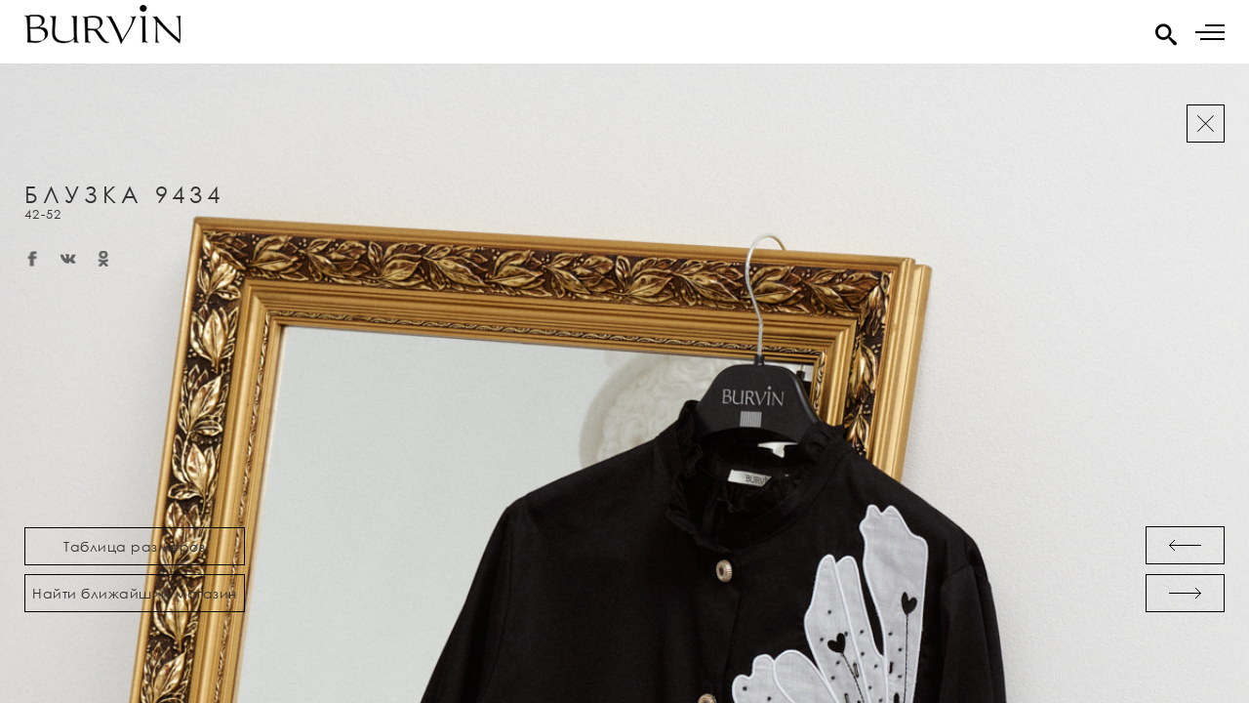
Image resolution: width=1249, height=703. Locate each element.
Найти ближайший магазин (134, 593)
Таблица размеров (134, 546)
